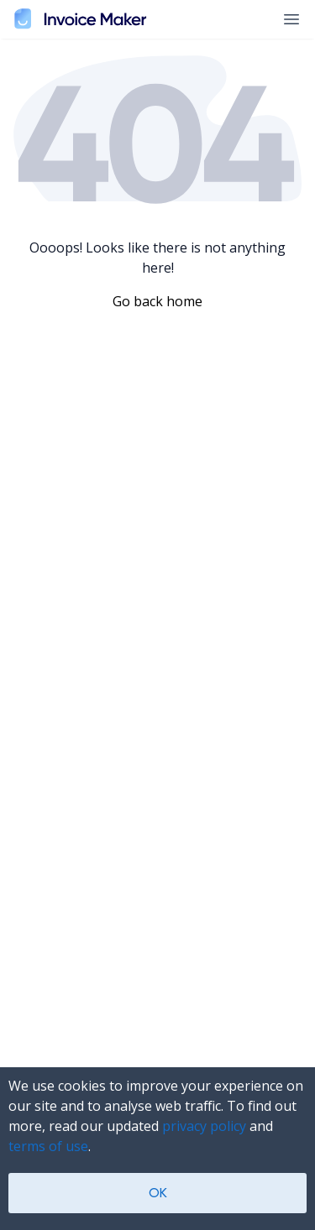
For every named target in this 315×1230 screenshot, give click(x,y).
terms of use (48, 1146)
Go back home (157, 301)
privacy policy (204, 1126)
